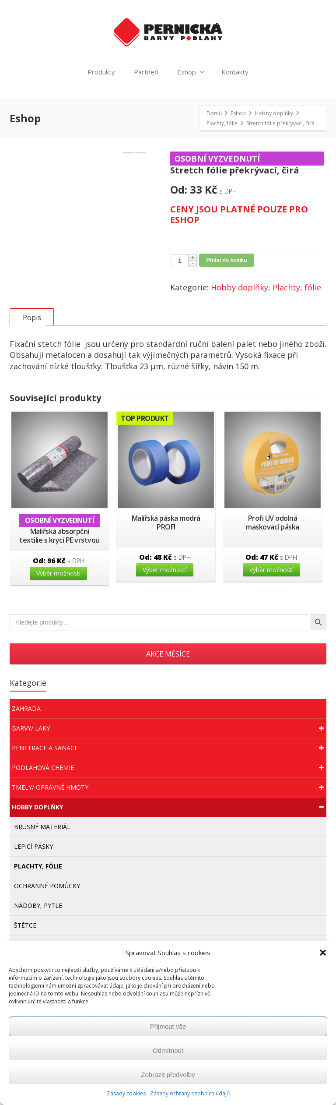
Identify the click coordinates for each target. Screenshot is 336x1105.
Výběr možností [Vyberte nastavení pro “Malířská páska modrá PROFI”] (165, 599)
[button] (322, 952)
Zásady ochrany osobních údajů (190, 1093)
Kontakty (234, 71)
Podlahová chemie (169, 797)
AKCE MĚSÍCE (168, 683)
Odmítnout (168, 1050)
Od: (58, 590)
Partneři (146, 71)
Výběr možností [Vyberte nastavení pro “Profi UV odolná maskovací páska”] (271, 599)
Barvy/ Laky (169, 758)
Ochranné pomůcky (47, 915)
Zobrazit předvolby (168, 1074)
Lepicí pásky (33, 876)
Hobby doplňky (239, 287)
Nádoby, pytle (38, 935)
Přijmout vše (168, 1026)
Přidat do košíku (226, 260)
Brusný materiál (42, 856)
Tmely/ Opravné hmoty (169, 817)
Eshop (191, 71)
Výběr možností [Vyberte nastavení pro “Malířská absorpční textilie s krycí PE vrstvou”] (58, 603)
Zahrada (26, 738)
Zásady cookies (126, 1093)
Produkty (101, 71)
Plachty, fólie (297, 287)
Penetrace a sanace (169, 778)
